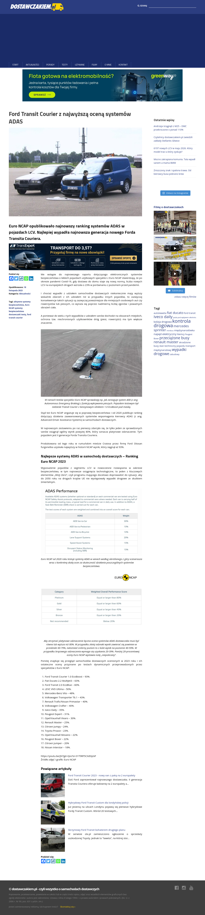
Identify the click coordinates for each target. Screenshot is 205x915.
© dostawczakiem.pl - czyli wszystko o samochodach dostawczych (54, 889)
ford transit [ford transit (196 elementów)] (190, 313)
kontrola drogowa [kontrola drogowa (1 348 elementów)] (172, 323)
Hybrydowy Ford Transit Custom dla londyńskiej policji (98, 802)
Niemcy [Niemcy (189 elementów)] (180, 334)
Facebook (178, 887)
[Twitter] (16, 278)
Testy (65, 64)
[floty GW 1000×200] (102, 85)
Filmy (94, 64)
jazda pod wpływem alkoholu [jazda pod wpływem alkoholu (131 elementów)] (184, 317)
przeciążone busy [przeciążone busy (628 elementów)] (174, 337)
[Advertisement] (102, 38)
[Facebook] (11, 278)
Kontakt (123, 64)
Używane (80, 64)
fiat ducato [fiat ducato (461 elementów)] (175, 312)
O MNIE (108, 64)
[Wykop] (21, 278)
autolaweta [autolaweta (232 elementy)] (160, 313)
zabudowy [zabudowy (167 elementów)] (174, 354)
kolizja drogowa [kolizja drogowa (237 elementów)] (163, 322)
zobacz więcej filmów (185, 296)
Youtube (192, 887)
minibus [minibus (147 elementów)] (170, 330)
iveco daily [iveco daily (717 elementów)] (163, 316)
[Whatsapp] (26, 278)
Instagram (185, 887)
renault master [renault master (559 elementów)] (166, 341)
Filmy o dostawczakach (169, 207)
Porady (50, 64)
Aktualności (32, 64)
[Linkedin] (31, 278)
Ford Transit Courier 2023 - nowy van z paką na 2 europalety (101, 775)
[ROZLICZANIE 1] (75, 256)
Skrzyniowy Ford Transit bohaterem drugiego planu (96, 829)
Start (15, 64)
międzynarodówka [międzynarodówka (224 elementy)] (184, 330)
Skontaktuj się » (67, 906)
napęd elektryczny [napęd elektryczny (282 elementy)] (165, 334)
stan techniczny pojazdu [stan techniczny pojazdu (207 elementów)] (172, 345)
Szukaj (142, 5)
